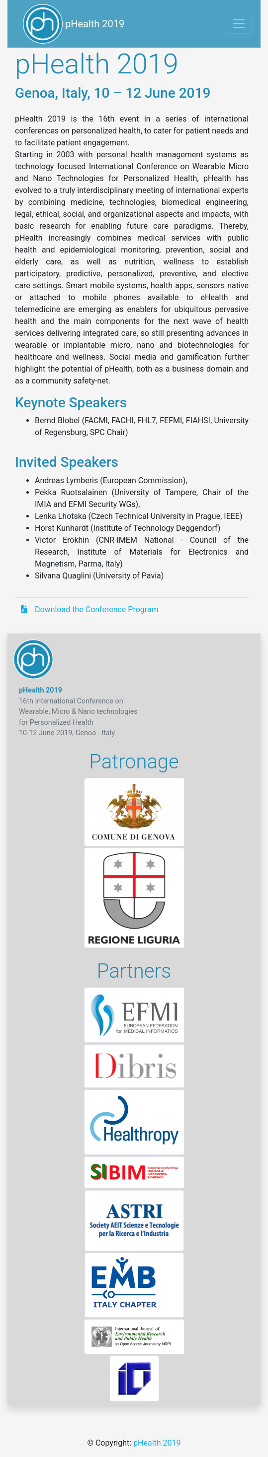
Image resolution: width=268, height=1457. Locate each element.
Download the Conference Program (90, 609)
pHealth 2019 (73, 24)
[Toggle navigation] (239, 24)
